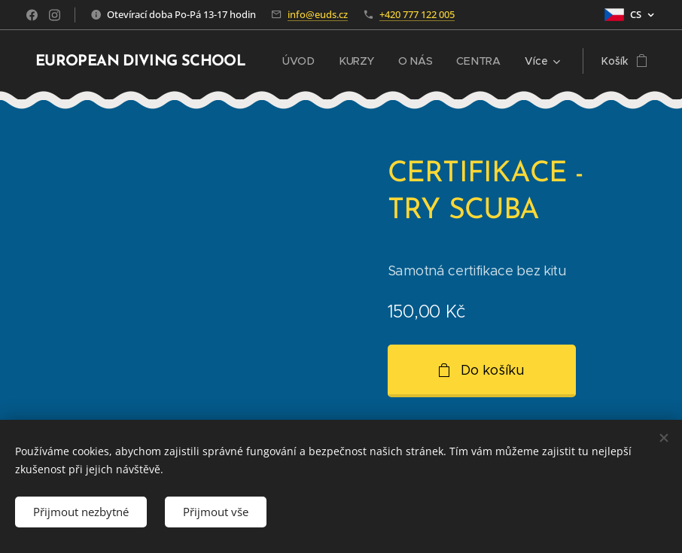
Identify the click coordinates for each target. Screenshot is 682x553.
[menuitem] (303, 61)
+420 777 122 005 (417, 14)
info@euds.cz (318, 14)
